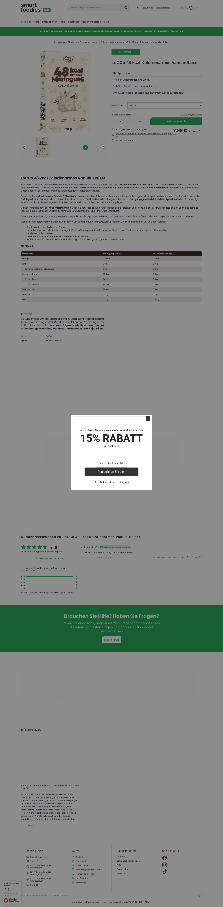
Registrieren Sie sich (111, 472)
